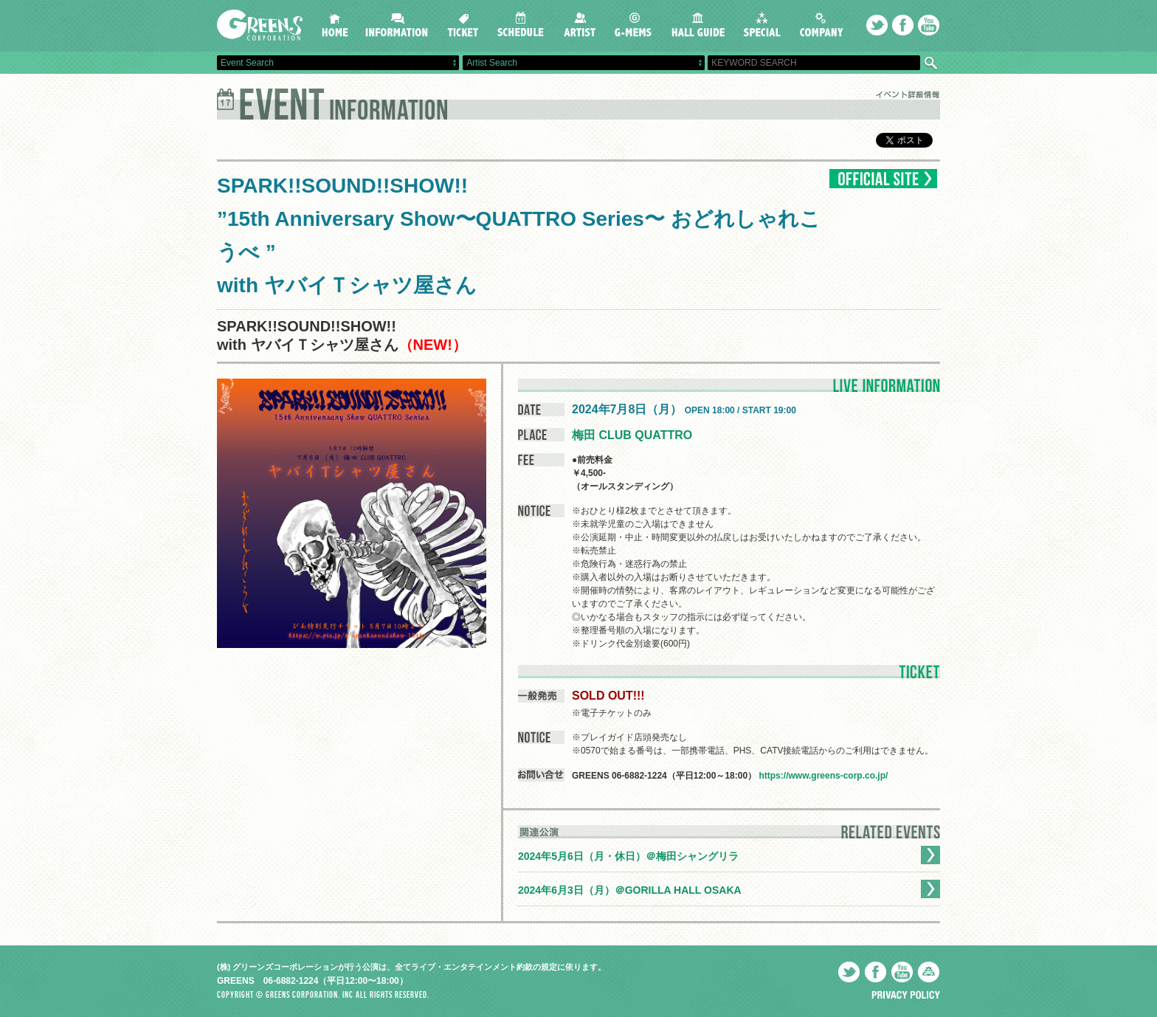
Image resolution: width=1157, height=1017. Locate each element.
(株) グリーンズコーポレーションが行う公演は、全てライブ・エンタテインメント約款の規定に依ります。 (411, 966)
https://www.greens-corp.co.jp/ (823, 775)
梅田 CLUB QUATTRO (632, 435)
